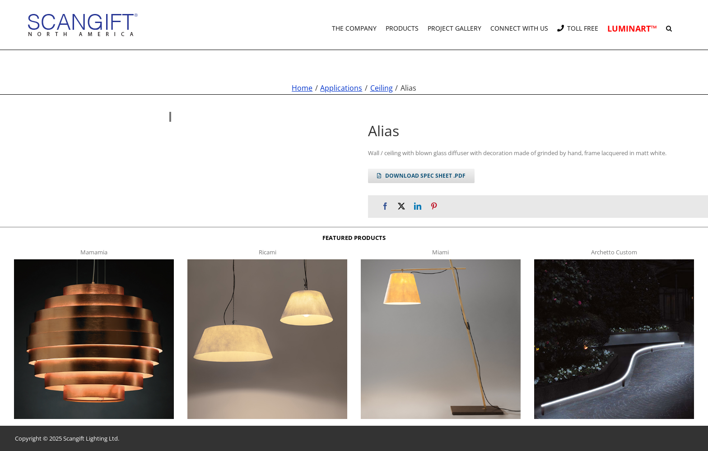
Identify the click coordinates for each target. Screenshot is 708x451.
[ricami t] (267, 262)
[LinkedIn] (418, 206)
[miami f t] (441, 262)
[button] (669, 25)
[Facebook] (385, 206)
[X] (401, 206)
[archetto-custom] (614, 262)
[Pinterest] (434, 206)
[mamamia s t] (94, 262)
